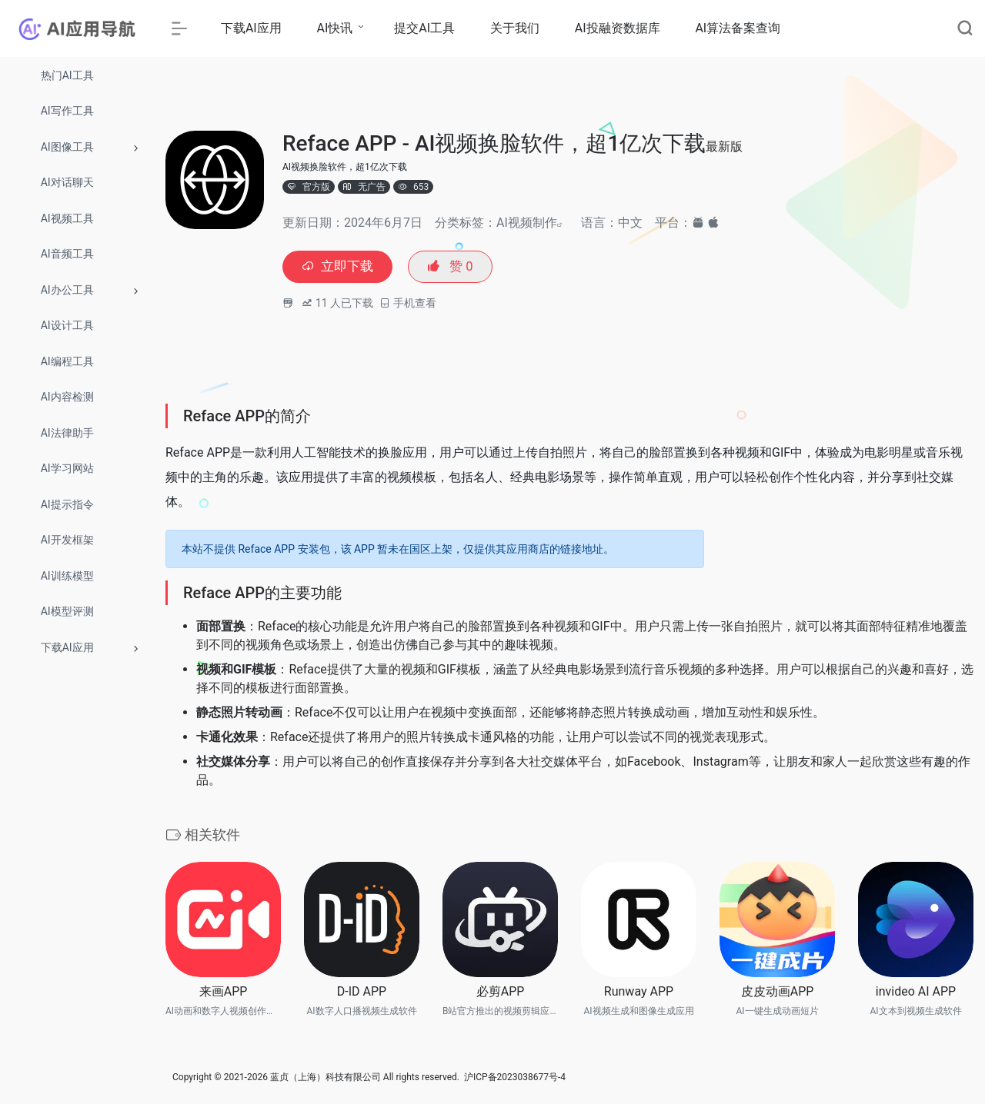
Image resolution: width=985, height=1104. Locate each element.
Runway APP (638, 993)
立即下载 (339, 268)
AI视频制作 (526, 222)
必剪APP (500, 993)
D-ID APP (361, 993)
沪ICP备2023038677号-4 (515, 1078)
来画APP (223, 993)
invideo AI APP (916, 993)
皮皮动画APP (777, 993)
